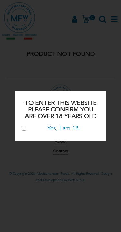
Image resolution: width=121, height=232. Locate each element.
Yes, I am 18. (51, 128)
